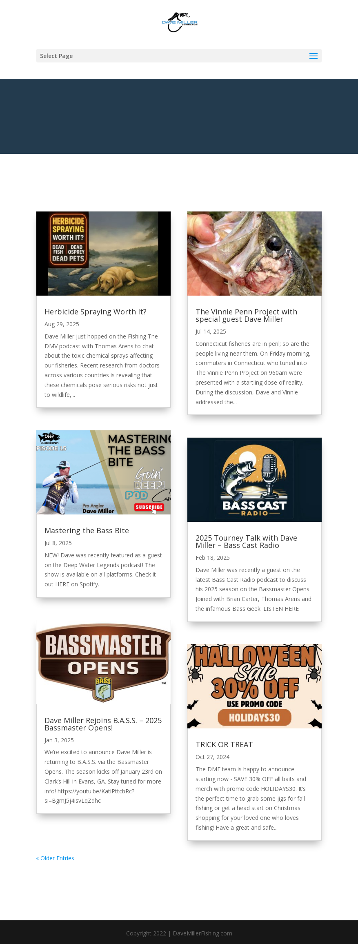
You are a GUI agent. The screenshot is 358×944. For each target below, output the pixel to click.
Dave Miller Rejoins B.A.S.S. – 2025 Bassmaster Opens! (103, 723)
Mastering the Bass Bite (86, 530)
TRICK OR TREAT (224, 744)
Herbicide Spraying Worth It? (95, 311)
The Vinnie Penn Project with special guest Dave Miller (246, 315)
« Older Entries (55, 858)
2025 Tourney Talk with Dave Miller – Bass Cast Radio (246, 541)
